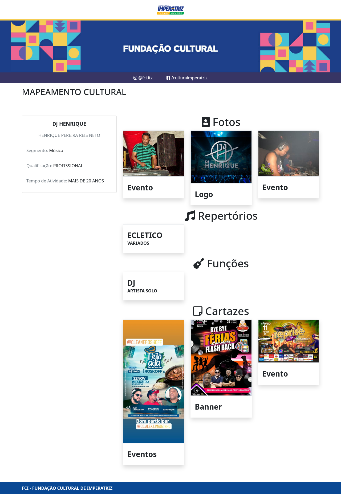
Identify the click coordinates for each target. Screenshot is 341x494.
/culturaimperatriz (187, 78)
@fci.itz (143, 78)
